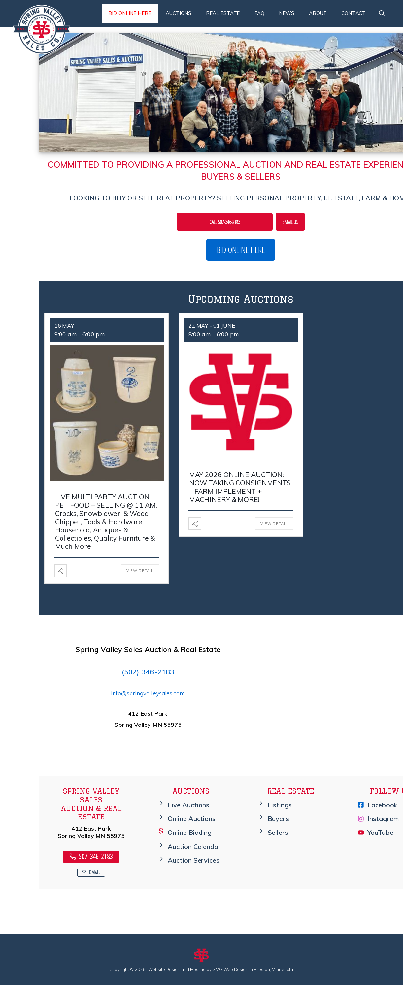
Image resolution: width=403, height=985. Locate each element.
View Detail (139, 570)
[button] (382, 13)
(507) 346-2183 (148, 671)
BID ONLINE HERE (241, 250)
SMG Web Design (230, 969)
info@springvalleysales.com (148, 693)
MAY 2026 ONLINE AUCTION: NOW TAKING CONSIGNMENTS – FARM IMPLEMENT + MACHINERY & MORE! (240, 487)
